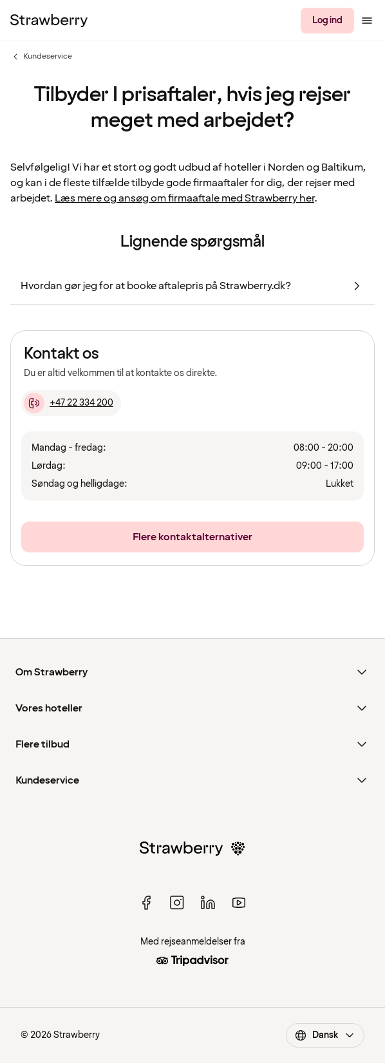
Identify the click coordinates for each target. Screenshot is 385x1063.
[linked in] (208, 902)
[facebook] (146, 902)
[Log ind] (327, 20)
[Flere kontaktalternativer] (192, 537)
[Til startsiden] (49, 20)
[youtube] (239, 902)
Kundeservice (41, 57)
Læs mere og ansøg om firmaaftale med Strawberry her (184, 198)
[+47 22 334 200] (71, 403)
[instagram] (177, 902)
